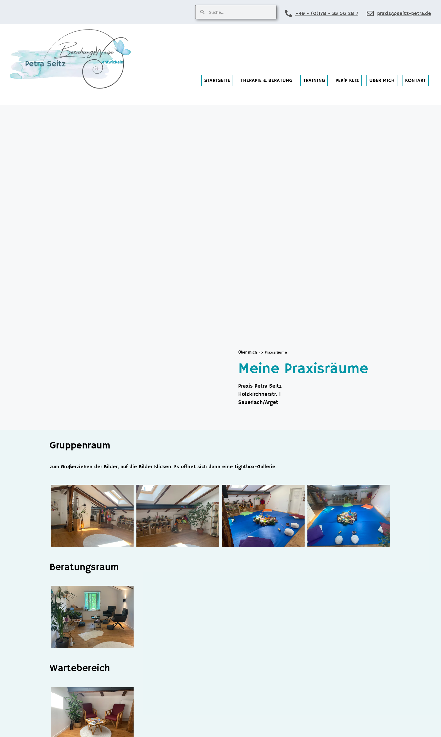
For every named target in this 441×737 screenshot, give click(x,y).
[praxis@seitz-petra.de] (370, 13)
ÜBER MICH (382, 80)
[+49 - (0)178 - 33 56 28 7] (288, 13)
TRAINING (314, 80)
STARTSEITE (217, 80)
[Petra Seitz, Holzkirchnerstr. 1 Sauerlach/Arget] (133, 264)
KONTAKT (415, 80)
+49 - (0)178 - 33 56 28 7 (326, 13)
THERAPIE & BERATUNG (266, 80)
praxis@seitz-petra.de (404, 13)
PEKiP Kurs (347, 80)
